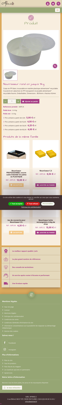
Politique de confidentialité (14, 316)
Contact (7, 310)
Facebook (9, 342)
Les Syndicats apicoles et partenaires (17, 370)
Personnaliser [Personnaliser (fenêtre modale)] (48, 204)
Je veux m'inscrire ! (12, 388)
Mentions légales (10, 313)
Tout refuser (32, 204)
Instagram (9, 349)
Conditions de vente (11, 319)
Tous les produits (10, 363)
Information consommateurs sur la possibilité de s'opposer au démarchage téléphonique (29, 327)
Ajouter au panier (30, 101)
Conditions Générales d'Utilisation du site (18, 322)
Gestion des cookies (11, 331)
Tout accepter (16, 204)
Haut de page (9, 307)
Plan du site (8, 360)
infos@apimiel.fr (31, 401)
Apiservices (8, 373)
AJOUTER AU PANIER (46, 185)
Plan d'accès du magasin (12, 367)
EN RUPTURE (16, 185)
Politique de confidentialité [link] (31, 207)
